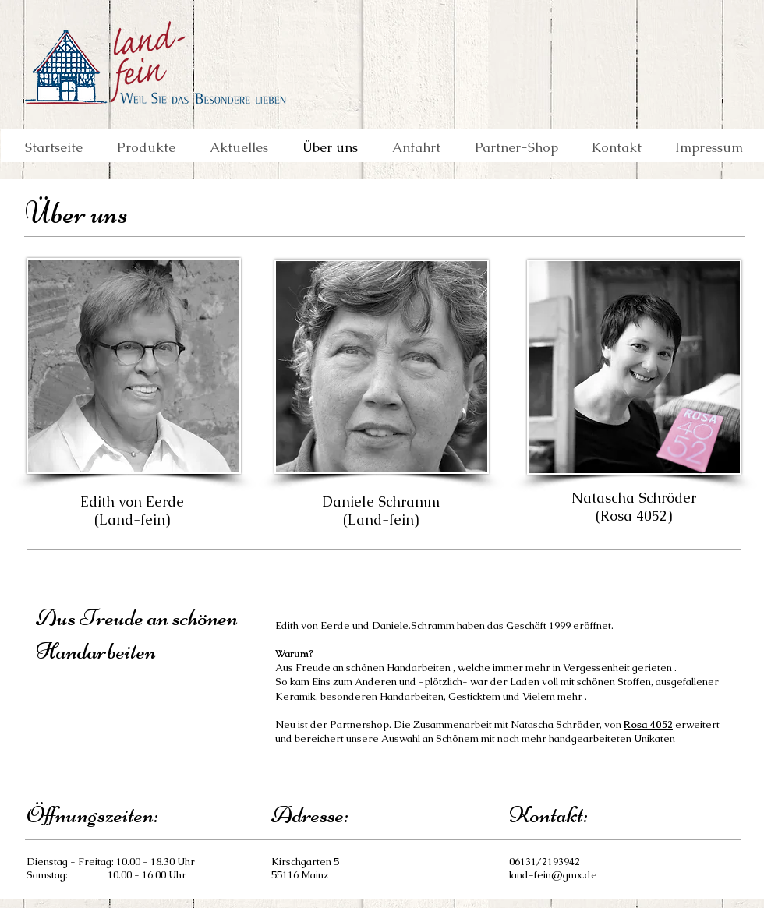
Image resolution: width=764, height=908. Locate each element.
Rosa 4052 (648, 724)
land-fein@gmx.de (553, 875)
